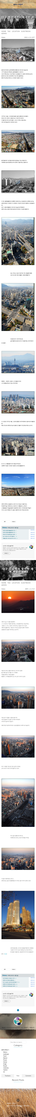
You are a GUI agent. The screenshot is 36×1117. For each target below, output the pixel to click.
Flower (5, 1060)
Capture (5, 1070)
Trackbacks (8, 1075)
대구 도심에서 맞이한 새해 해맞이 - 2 (18, 570)
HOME (3, 31)
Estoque (26, 1105)
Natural (5, 1058)
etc (4, 1072)
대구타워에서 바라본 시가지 (9, 978)
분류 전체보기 (5, 1050)
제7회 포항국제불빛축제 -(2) (9, 530)
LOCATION (16, 31)
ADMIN (4, 33)
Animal (5, 1062)
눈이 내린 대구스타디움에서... (9, 536)
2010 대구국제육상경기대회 (9, 534)
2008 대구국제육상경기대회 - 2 (9, 984)
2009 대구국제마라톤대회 (8, 980)
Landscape (6, 1054)
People (5, 1066)
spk (8, 1105)
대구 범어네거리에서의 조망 (18, 18)
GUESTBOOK (26, 31)
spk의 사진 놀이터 (8, 546)
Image (4, 1064)
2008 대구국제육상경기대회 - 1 (9, 986)
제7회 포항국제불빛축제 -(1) (9, 532)
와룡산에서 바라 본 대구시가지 (9, 538)
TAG (9, 31)
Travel (4, 1056)
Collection (6, 1068)
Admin (9, 1103)
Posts (18, 1075)
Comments (28, 1075)
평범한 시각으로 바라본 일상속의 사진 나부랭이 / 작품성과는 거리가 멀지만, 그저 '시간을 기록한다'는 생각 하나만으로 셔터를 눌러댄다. (15, 549)
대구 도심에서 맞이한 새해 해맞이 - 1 (10, 982)
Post (14, 1103)
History (3, 37)
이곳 (5, 954)
